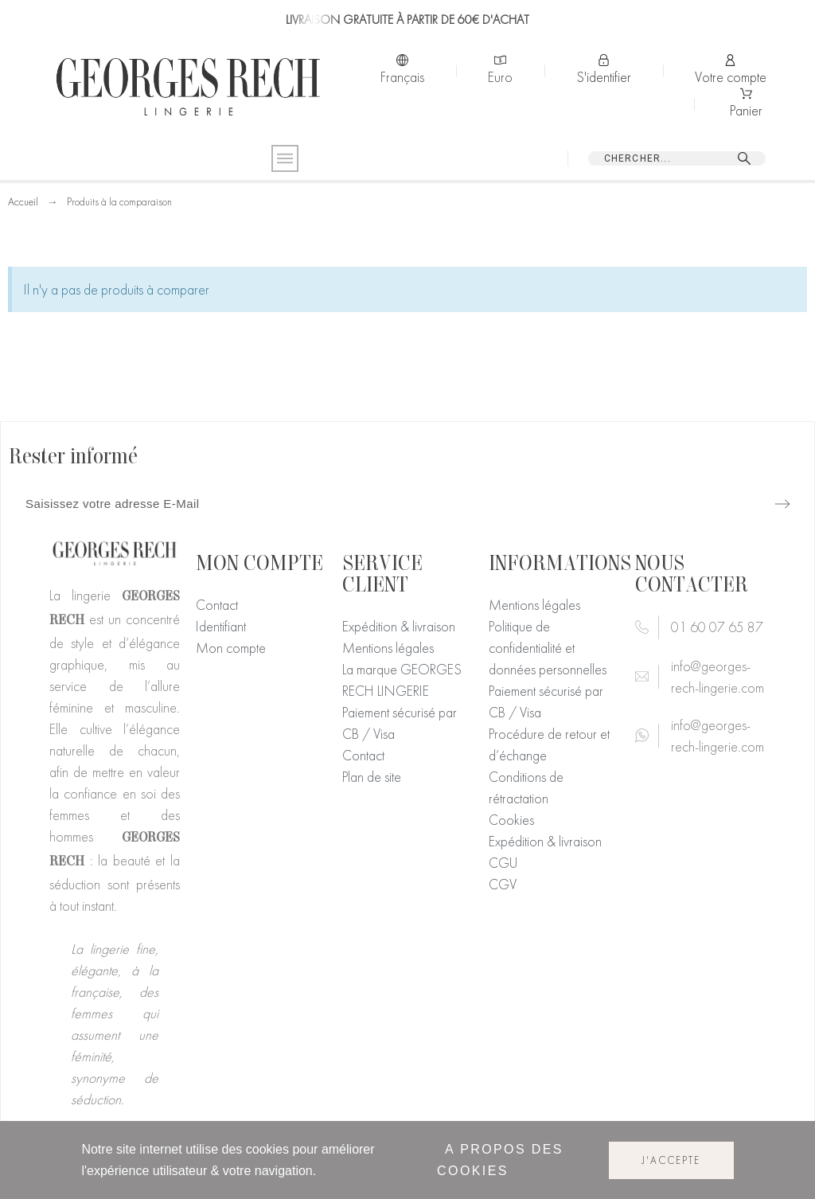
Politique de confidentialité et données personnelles (547, 647)
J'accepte (671, 1160)
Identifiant (221, 626)
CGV (503, 884)
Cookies (511, 819)
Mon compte (231, 648)
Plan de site (371, 776)
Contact (217, 605)
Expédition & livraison (398, 626)
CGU (503, 862)
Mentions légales (388, 648)
